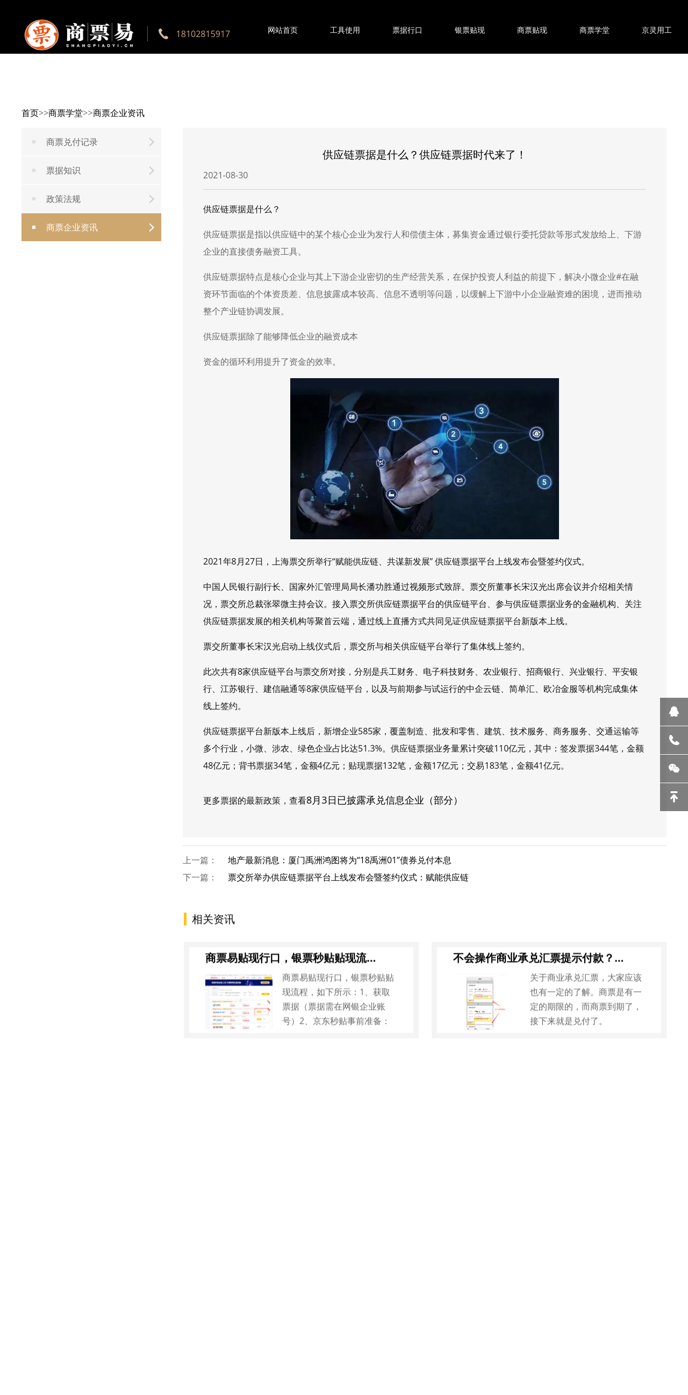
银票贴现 (470, 30)
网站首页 (283, 30)
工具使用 (345, 30)
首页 (30, 113)
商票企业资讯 (119, 113)
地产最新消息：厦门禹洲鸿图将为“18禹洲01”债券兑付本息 (340, 860)
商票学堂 (594, 30)
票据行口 (407, 30)
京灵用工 (657, 30)
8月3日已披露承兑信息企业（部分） (384, 799)
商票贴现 (532, 30)
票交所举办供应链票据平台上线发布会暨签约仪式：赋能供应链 (348, 877)
